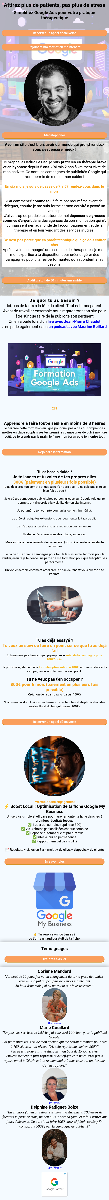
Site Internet (54, 1167)
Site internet (55, 1023)
